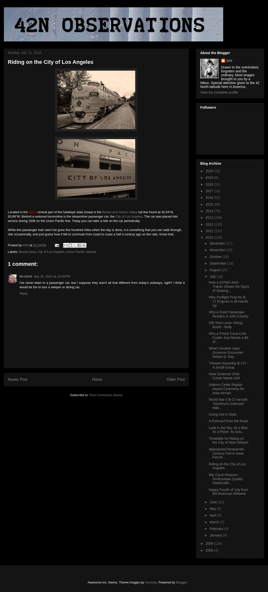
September (218, 263)
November (218, 250)
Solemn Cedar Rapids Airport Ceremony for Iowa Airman (226, 389)
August (215, 270)
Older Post (176, 379)
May (213, 509)
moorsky (151, 582)
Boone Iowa (27, 252)
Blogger (181, 582)
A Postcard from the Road (228, 421)
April (213, 515)
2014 (210, 211)
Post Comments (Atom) (105, 395)
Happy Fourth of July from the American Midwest (228, 492)
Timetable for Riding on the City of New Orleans (229, 441)
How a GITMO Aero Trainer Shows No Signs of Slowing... (229, 286)
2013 (210, 218)
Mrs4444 (25, 276)
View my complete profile (219, 92)
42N (229, 61)
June (214, 502)
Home (97, 379)
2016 (210, 198)
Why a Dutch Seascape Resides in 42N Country (229, 314)
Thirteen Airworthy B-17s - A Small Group (228, 365)
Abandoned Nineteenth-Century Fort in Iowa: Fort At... (227, 453)
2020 (210, 171)
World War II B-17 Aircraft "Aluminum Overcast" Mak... (228, 404)
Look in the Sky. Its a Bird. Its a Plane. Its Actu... (228, 430)
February (217, 529)
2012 (210, 224)
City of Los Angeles (129, 216)
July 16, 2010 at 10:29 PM (52, 276)
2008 (210, 550)
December (218, 243)
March (215, 522)
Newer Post (18, 379)
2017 (210, 191)
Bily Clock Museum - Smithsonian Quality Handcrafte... (226, 479)
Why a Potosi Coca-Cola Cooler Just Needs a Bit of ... (228, 338)
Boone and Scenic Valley (119, 212)
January (216, 535)
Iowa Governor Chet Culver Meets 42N (224, 376)
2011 (210, 231)
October (216, 257)
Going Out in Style (223, 414)
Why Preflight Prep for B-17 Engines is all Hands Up (228, 301)
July (213, 276)
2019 (210, 178)
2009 (210, 543)
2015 (210, 204)
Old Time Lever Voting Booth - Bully (225, 325)
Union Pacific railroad (81, 252)
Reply (23, 293)
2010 (210, 237)
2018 (210, 184)
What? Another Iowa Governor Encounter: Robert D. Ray (226, 352)
